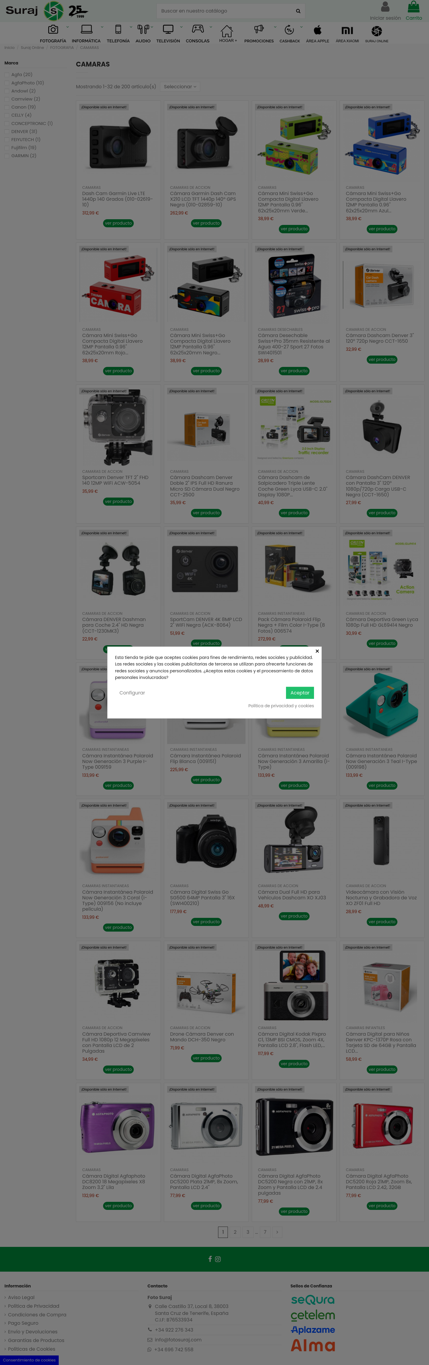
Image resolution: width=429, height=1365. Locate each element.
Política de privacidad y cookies (281, 706)
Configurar (132, 692)
